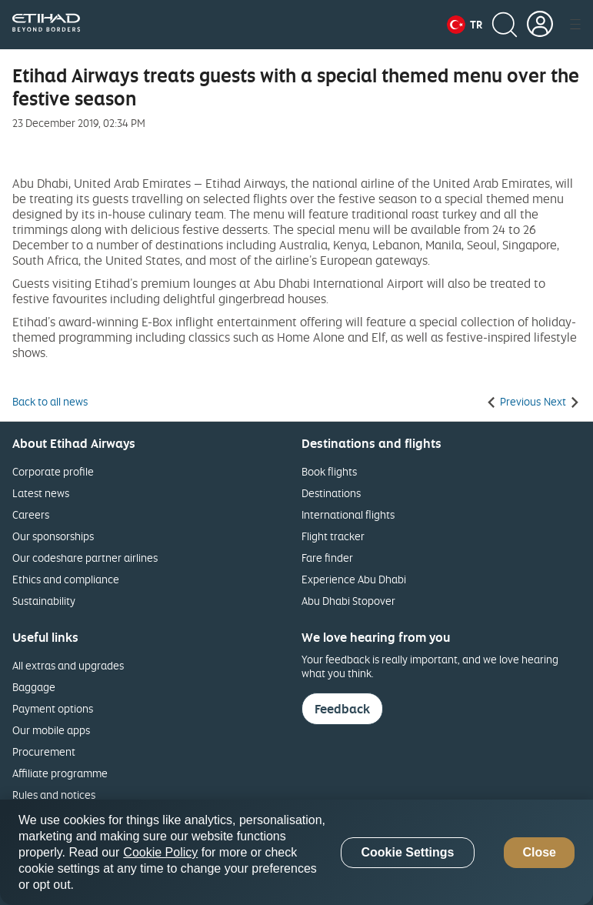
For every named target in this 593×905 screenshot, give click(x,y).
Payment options (52, 708)
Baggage (33, 687)
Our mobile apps (51, 730)
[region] (296, 852)
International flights (348, 514)
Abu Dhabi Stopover (348, 600)
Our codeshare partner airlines (85, 557)
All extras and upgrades (68, 665)
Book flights (329, 471)
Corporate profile (53, 471)
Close (539, 852)
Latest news (40, 493)
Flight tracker (333, 536)
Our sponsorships (53, 536)
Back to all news (50, 402)
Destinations (331, 493)
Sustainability (43, 600)
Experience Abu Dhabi (353, 579)
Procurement (43, 751)
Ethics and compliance (65, 579)
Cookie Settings (407, 852)
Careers (30, 514)
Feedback (342, 708)
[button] (464, 24)
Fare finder (327, 557)
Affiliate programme (60, 773)
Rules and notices (53, 794)
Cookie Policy (160, 852)
